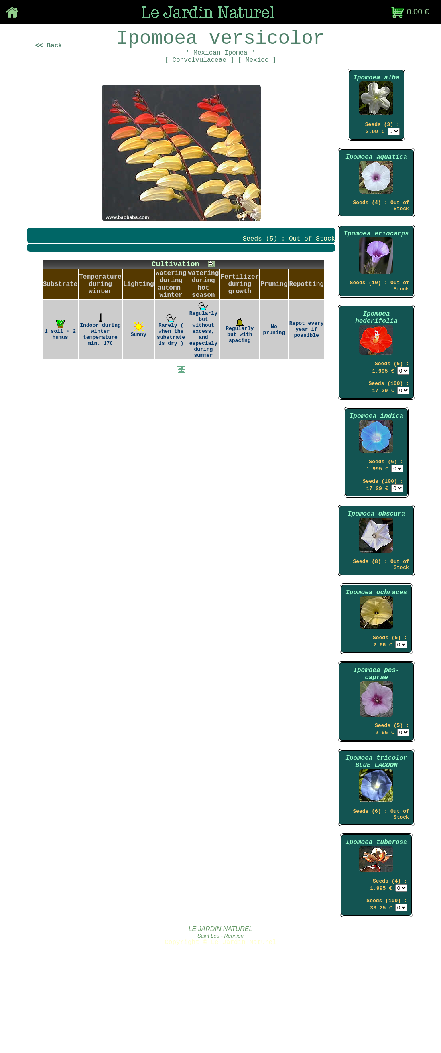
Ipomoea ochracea (376, 648)
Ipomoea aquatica (376, 174)
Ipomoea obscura (376, 562)
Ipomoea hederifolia (376, 349)
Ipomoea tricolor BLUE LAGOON (376, 831)
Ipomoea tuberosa (376, 919)
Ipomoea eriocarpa (376, 257)
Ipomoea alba (376, 89)
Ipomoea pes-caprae (376, 736)
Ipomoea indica (376, 456)
